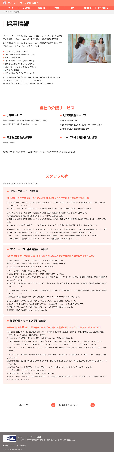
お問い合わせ (103, 8)
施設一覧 (41, 8)
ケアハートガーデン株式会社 (21, 3)
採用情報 (87, 8)
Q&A (72, 8)
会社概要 (26, 8)
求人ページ (23, 405)
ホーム (10, 8)
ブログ (57, 8)
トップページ (7, 12)
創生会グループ (8, 445)
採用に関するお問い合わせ (69, 405)
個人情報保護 (21, 445)
